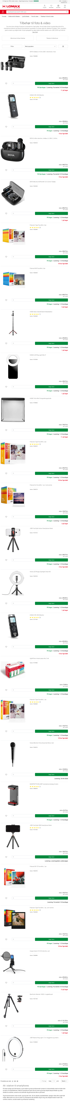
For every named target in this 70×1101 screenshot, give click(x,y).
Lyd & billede (25, 16)
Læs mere (35, 32)
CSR (60, 1)
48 (17, 1081)
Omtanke (64, 1)
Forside (4, 16)
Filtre (12, 46)
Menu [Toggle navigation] (3, 12)
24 (15, 1081)
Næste (64, 1081)
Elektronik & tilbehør (14, 16)
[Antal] (23, 83)
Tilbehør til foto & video (47, 16)
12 (12, 1081)
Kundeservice (64, 2)
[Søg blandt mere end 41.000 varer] (35, 11)
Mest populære (29, 46)
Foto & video (34, 16)
